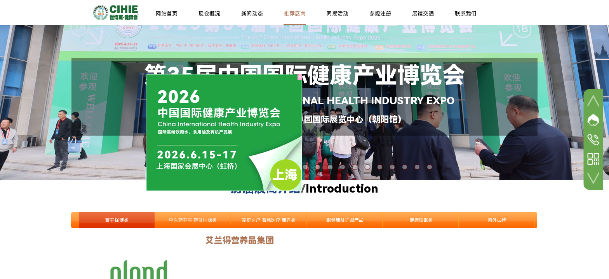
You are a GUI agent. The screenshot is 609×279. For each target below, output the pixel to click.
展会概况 (209, 13)
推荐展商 (295, 13)
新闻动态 (252, 13)
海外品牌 (497, 220)
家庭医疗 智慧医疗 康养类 (269, 220)
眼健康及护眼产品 (345, 220)
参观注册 (380, 13)
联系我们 (466, 13)
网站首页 (166, 13)
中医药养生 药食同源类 (193, 220)
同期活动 (337, 13)
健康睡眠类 (421, 220)
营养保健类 (117, 220)
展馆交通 (423, 13)
